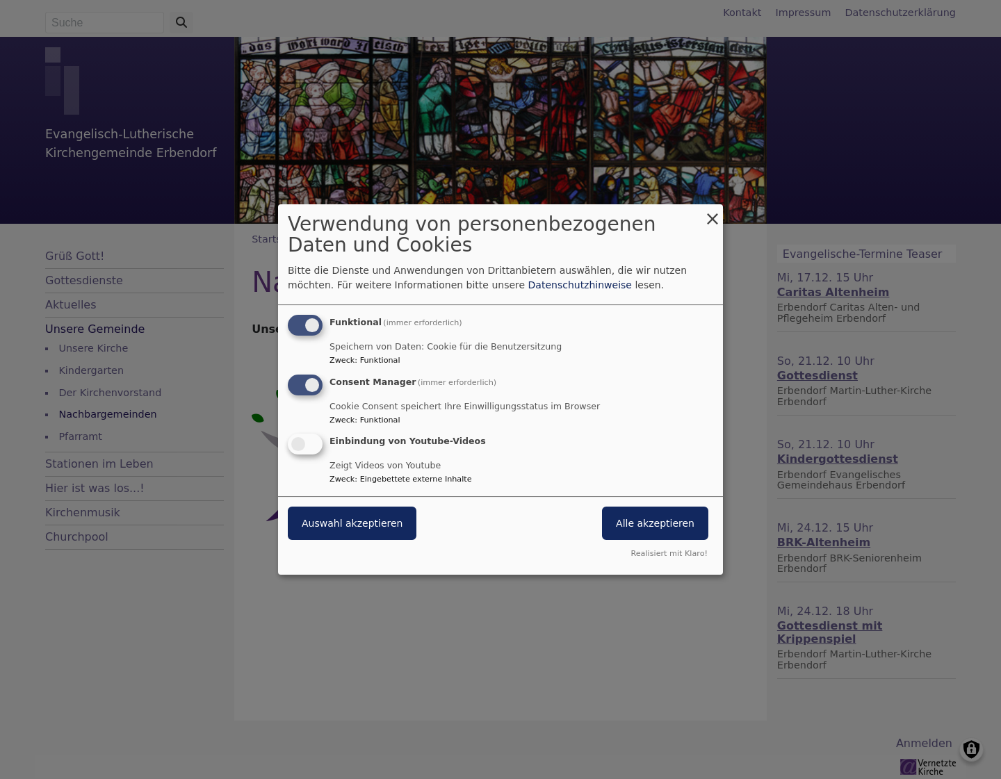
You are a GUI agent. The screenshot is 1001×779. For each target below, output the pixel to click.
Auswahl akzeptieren (352, 524)
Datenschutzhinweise (580, 284)
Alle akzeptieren (655, 524)
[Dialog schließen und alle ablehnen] (712, 213)
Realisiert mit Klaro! (669, 553)
